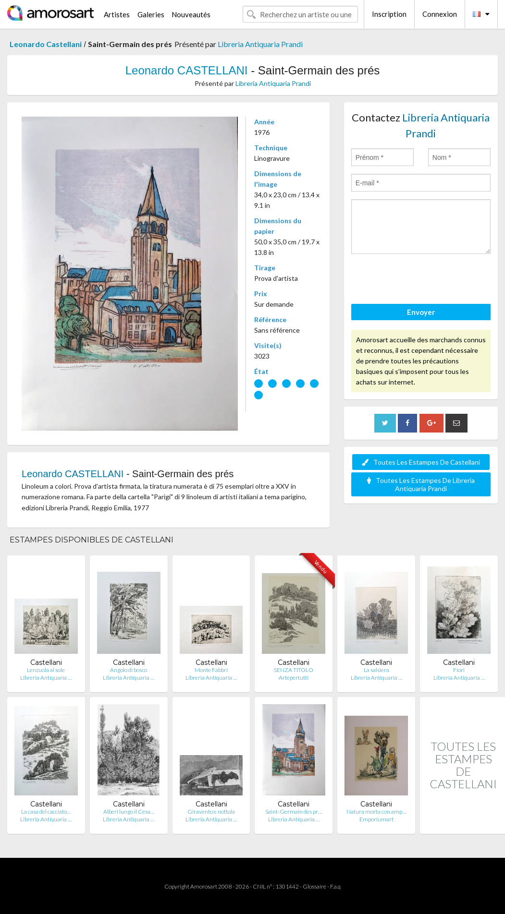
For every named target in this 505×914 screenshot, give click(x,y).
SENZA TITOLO (293, 669)
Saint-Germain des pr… (293, 811)
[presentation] (424, 280)
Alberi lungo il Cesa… (128, 811)
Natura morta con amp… (376, 811)
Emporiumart (376, 819)
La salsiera (376, 669)
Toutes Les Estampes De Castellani (421, 462)
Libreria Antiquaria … (46, 677)
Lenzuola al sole (46, 669)
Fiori (459, 669)
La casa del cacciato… (46, 811)
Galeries (150, 14)
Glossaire (314, 886)
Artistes (117, 14)
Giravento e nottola (211, 811)
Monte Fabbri (211, 669)
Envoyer (421, 312)
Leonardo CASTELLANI (186, 70)
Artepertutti (293, 677)
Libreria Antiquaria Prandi (260, 43)
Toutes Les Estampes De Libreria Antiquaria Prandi (421, 484)
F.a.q (335, 886)
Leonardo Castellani (46, 43)
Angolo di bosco (128, 669)
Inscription (389, 14)
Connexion (439, 14)
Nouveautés (191, 14)
